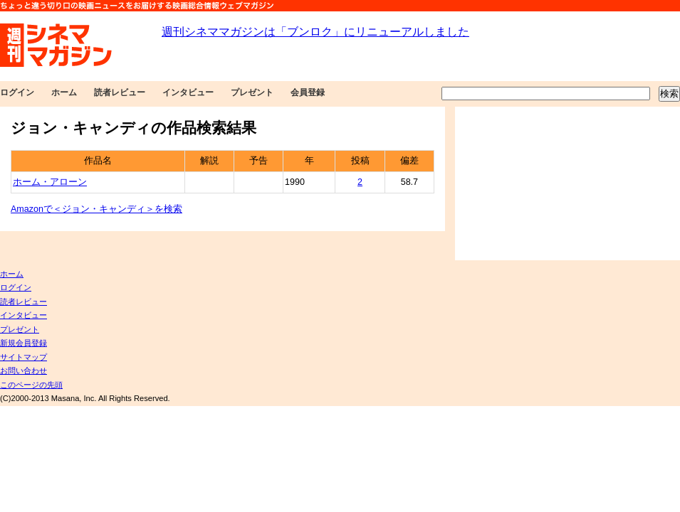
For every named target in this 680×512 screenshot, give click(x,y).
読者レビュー (119, 92)
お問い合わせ (23, 370)
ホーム (64, 92)
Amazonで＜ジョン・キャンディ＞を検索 (96, 209)
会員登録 (308, 92)
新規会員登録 (23, 342)
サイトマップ (23, 357)
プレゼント (252, 92)
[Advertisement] (544, 183)
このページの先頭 (31, 384)
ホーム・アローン (50, 182)
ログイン (17, 92)
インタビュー (188, 92)
